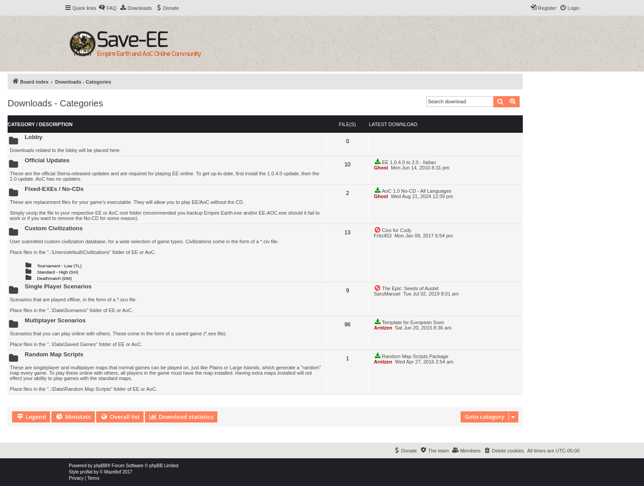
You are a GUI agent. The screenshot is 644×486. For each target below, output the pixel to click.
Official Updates (47, 160)
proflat (86, 471)
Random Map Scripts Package (411, 356)
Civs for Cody (392, 230)
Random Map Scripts (54, 354)
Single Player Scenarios (58, 286)
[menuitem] (107, 8)
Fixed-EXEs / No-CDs (54, 189)
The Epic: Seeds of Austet (406, 288)
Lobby (33, 137)
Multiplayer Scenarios (55, 320)
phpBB (100, 465)
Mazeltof (112, 471)
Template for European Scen (409, 322)
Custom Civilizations (54, 228)
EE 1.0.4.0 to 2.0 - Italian (405, 162)
